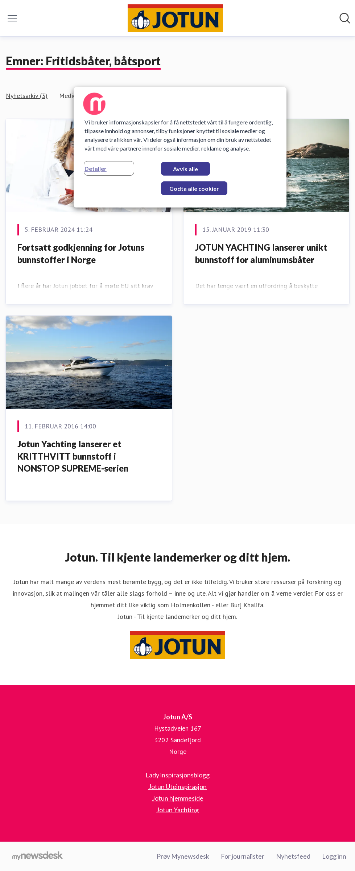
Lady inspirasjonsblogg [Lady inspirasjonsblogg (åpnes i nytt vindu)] (177, 775)
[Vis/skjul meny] (12, 18)
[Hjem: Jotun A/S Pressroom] (175, 18)
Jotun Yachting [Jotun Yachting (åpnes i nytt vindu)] (177, 810)
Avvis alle (185, 168)
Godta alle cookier (194, 188)
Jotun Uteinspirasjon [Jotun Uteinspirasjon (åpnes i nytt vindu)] (177, 786)
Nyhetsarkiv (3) (27, 95)
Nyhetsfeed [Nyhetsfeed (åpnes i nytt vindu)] (293, 856)
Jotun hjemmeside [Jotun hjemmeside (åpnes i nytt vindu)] (177, 798)
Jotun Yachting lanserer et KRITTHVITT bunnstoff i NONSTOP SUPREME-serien (72, 456)
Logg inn (334, 856)
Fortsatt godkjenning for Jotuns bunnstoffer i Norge (80, 253)
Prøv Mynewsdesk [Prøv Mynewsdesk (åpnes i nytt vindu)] (183, 856)
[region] (180, 147)
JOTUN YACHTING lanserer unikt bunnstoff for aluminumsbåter (261, 253)
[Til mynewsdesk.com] (37, 856)
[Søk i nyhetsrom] (345, 18)
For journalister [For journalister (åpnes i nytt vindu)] (242, 856)
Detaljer (95, 168)
